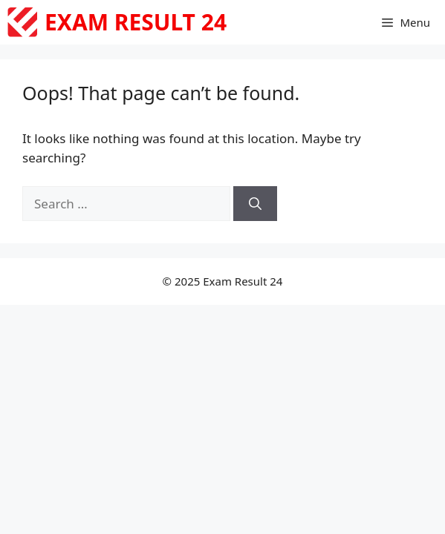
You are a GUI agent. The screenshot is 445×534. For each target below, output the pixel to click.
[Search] (255, 204)
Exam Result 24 (136, 22)
